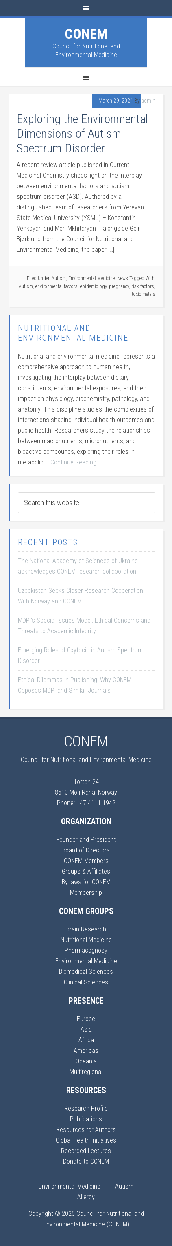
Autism (59, 278)
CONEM (86, 34)
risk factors (142, 286)
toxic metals (143, 294)
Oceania (86, 1061)
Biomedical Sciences (86, 971)
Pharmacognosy (86, 950)
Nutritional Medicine (86, 940)
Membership (86, 892)
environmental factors (56, 286)
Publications (86, 1119)
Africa (86, 1040)
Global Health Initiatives (86, 1140)
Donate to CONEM (86, 1161)
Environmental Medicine (91, 278)
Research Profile (86, 1108)
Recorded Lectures (86, 1151)
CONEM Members (86, 861)
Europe (86, 1019)
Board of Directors (86, 850)
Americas (86, 1050)
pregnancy (119, 286)
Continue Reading (73, 462)
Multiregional (86, 1072)
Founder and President (86, 839)
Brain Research (86, 929)
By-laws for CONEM (86, 882)
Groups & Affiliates (86, 871)
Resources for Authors (86, 1130)
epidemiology (93, 286)
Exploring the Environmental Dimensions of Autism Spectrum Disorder (82, 133)
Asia (86, 1029)
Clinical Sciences (86, 982)
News (122, 278)
